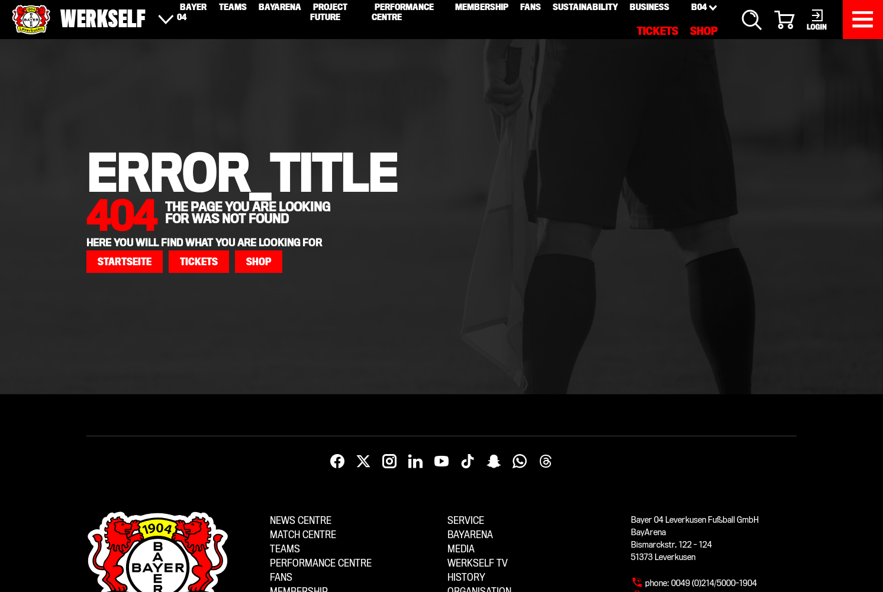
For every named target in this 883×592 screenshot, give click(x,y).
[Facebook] (337, 461)
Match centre (303, 534)
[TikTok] (468, 461)
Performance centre (321, 563)
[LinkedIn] (415, 461)
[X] (363, 461)
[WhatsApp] (520, 461)
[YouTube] (441, 461)
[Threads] (546, 461)
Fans (281, 577)
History (466, 577)
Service (465, 520)
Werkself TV (477, 563)
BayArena (470, 534)
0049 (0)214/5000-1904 (714, 583)
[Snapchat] (494, 461)
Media (461, 549)
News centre (300, 520)
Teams (285, 549)
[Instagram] (389, 461)
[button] (124, 261)
